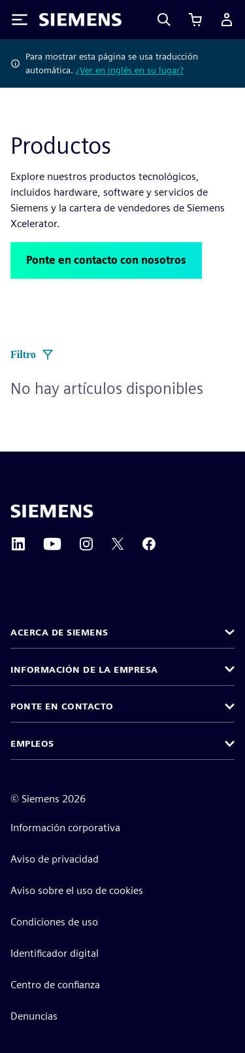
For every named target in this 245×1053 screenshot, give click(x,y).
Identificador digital (54, 953)
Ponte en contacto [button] (62, 706)
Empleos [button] (32, 743)
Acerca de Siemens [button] (59, 632)
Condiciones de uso (54, 922)
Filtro (32, 354)
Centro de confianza (55, 984)
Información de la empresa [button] (84, 669)
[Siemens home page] (51, 511)
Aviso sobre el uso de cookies (76, 890)
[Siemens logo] (80, 19)
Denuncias (33, 1016)
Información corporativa (65, 827)
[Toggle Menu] (19, 19)
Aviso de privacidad (54, 859)
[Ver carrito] (195, 20)
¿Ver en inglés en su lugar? (130, 70)
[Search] (164, 20)
